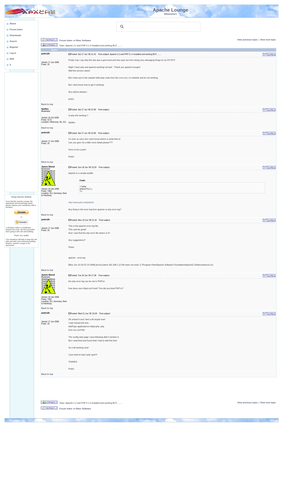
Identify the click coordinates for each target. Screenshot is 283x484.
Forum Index (65, 40)
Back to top (47, 104)
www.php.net (125, 78)
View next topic (268, 39)
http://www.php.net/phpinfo (81, 202)
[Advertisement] (21, 132)
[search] (158, 26)
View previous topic (247, 39)
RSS (12, 59)
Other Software (83, 40)
